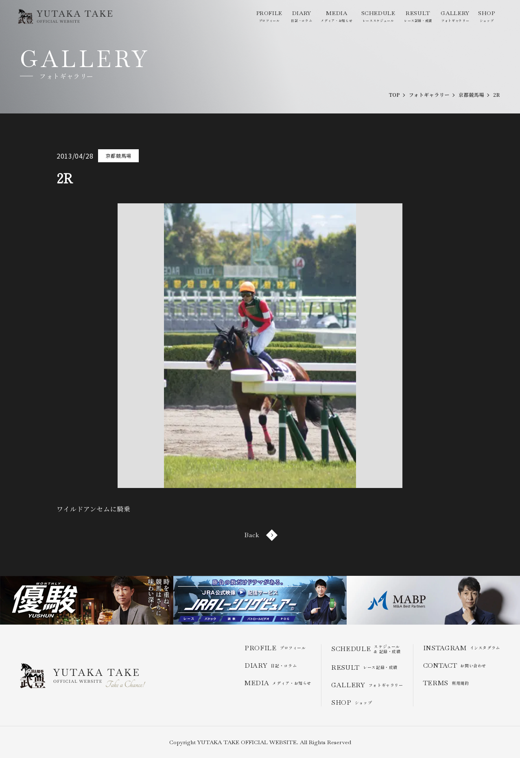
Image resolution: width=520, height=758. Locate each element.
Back (260, 535)
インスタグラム (461, 648)
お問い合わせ (454, 665)
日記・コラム (301, 16)
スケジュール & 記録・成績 (366, 649)
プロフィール (269, 16)
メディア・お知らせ (336, 16)
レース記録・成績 (418, 16)
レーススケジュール (378, 16)
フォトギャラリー (455, 16)
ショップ (486, 16)
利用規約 (446, 683)
